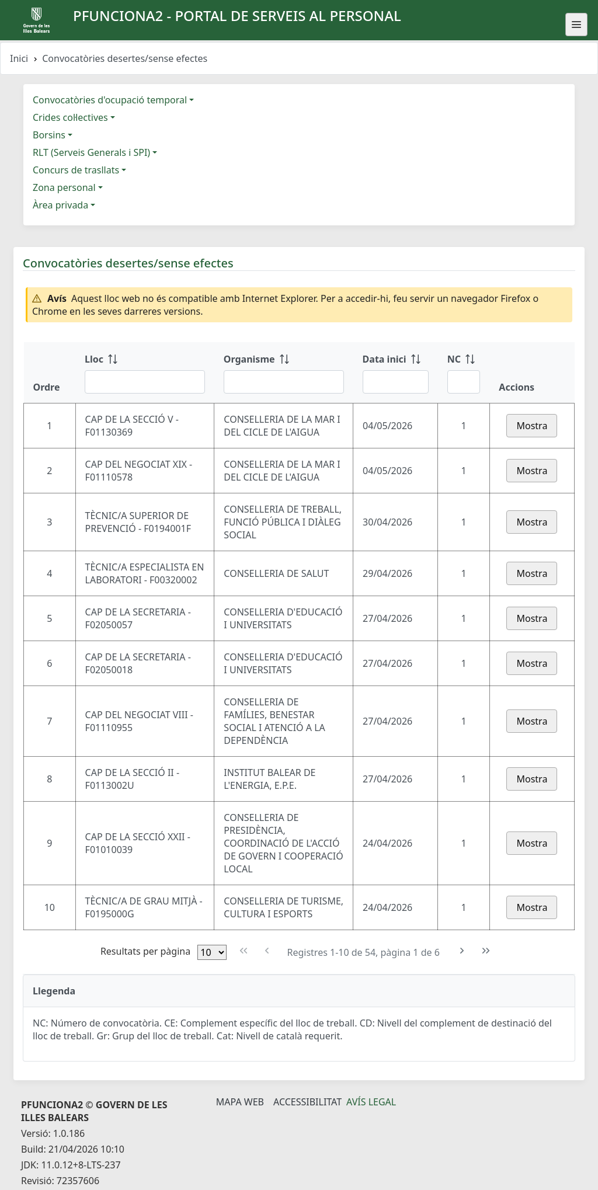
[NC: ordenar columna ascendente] (464, 372)
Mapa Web (240, 1101)
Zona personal (64, 187)
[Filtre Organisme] (284, 382)
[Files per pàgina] (212, 952)
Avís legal (371, 1101)
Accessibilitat (307, 1101)
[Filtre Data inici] (396, 382)
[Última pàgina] (486, 951)
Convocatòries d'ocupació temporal (110, 99)
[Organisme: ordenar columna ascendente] (283, 372)
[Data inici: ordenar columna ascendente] (395, 372)
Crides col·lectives (70, 117)
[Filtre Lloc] (145, 382)
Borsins (49, 134)
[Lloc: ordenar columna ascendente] (144, 372)
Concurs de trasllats (76, 169)
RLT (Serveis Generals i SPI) (91, 152)
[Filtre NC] (464, 382)
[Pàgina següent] (462, 951)
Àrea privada (60, 205)
